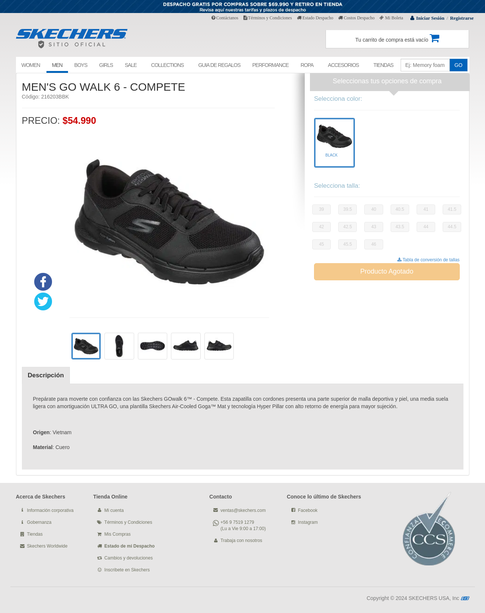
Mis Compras (117, 534)
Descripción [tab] (46, 375)
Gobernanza (39, 522)
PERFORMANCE (270, 65)
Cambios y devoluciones (128, 558)
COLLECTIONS (167, 65)
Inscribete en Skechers (127, 569)
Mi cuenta (114, 510)
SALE (131, 65)
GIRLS (106, 65)
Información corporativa (50, 510)
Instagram (308, 522)
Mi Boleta (391, 17)
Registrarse (462, 18)
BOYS (80, 65)
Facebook (308, 510)
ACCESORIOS (343, 65)
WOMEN (31, 65)
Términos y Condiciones (267, 17)
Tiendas (35, 534)
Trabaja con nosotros (241, 540)
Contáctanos (224, 17)
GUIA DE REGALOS (219, 65)
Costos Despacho (356, 17)
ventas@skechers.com (243, 510)
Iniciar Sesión (430, 18)
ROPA (307, 65)
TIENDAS (384, 65)
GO (459, 65)
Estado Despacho (315, 17)
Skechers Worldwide (47, 546)
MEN (57, 65)
